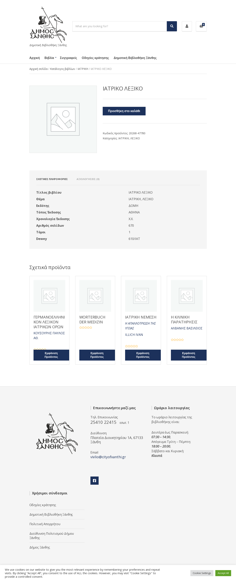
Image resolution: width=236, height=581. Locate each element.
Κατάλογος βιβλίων (62, 69)
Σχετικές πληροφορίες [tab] (52, 179)
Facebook (94, 481)
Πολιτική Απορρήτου (44, 524)
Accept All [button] (223, 573)
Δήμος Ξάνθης (39, 547)
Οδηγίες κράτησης (95, 58)
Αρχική (34, 58)
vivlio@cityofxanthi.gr (108, 457)
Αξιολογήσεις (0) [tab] (88, 179)
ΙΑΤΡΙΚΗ (83, 69)
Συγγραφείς (68, 58)
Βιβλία (49, 58)
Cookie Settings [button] (202, 573)
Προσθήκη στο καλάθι (124, 111)
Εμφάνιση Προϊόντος (51, 355)
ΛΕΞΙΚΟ (135, 138)
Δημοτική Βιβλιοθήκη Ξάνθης (135, 58)
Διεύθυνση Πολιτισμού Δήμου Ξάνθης (51, 535)
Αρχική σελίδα (38, 69)
